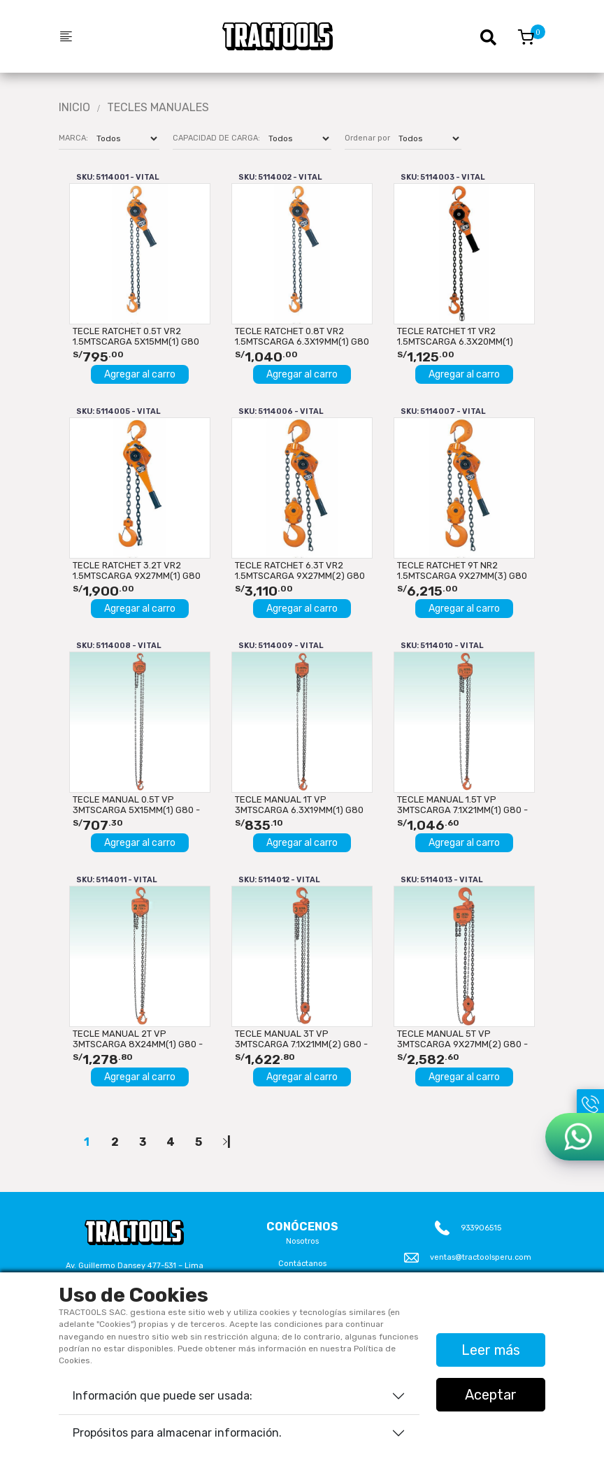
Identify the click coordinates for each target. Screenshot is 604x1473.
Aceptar (491, 1394)
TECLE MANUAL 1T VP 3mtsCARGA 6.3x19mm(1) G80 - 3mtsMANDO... (299, 804)
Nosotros (302, 1241)
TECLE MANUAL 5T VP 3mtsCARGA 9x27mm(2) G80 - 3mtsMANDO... (462, 1038)
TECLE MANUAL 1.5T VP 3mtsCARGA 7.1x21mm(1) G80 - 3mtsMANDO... (462, 804)
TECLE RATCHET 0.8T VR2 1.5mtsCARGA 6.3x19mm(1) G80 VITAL (302, 336)
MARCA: (73, 138)
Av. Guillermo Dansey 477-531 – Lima (134, 1265)
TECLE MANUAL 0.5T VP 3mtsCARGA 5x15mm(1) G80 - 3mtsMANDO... (136, 804)
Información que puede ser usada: (162, 1395)
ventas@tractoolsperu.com (480, 1257)
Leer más (490, 1350)
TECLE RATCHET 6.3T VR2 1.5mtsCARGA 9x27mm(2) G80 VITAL (300, 570)
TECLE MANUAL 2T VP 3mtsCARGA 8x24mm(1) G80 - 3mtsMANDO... (138, 1038)
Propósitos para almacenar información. (177, 1432)
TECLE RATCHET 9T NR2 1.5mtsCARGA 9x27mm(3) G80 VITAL (462, 570)
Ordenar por (367, 138)
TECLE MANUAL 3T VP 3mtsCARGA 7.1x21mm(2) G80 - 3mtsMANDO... (301, 1038)
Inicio (74, 107)
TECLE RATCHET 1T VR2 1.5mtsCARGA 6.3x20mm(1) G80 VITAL (455, 336)
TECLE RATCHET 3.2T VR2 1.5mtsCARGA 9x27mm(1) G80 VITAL (137, 570)
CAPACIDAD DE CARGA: (216, 138)
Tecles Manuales (158, 107)
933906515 (481, 1228)
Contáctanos (302, 1263)
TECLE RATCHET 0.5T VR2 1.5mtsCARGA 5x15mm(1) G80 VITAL (136, 336)
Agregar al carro (139, 374)
